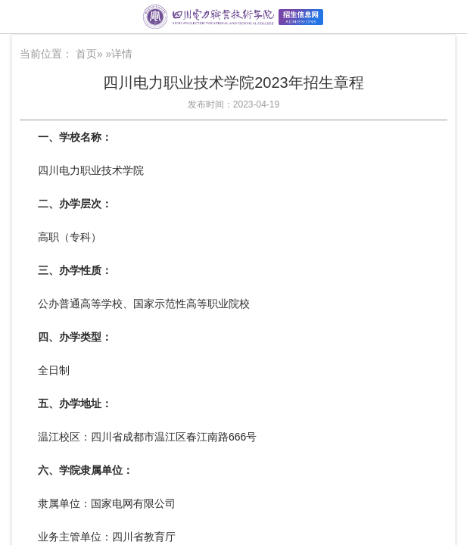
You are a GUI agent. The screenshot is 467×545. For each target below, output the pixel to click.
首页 (86, 54)
